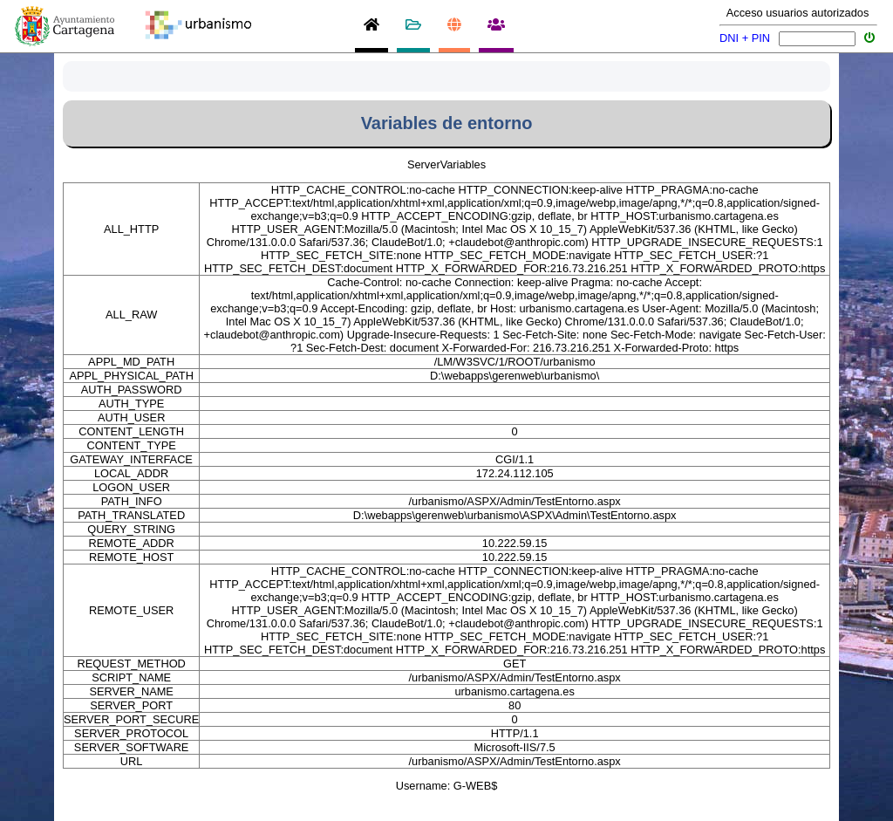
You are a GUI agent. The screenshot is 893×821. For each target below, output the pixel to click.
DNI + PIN (744, 37)
